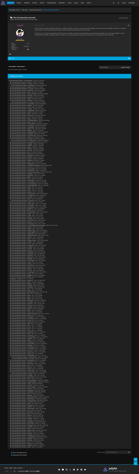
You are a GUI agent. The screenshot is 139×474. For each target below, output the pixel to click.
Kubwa (29, 267)
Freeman (30, 248)
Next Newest (21, 66)
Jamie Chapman (32, 387)
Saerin (29, 333)
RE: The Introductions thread (18, 82)
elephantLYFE (31, 170)
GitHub (34, 3)
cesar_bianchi (31, 169)
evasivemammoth (32, 235)
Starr (29, 328)
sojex (29, 99)
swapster (30, 418)
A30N (29, 403)
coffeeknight (31, 110)
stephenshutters (32, 240)
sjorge (29, 353)
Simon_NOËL (31, 203)
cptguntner (31, 175)
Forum (19, 3)
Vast (29, 410)
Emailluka (30, 375)
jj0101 (29, 282)
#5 (128, 25)
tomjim (29, 417)
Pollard (29, 443)
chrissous (30, 420)
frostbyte (30, 247)
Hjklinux (30, 237)
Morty (29, 447)
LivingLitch (30, 405)
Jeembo (30, 415)
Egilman (30, 130)
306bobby (30, 287)
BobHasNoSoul (31, 292)
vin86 (29, 312)
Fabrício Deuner (32, 400)
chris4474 (30, 402)
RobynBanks (31, 422)
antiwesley (30, 342)
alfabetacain (31, 352)
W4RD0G (30, 258)
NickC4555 (30, 435)
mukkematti (31, 245)
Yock (29, 365)
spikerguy (30, 97)
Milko (29, 298)
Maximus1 (30, 280)
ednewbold (32, 85)
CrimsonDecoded (32, 183)
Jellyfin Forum (16, 10)
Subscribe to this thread (20, 455)
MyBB (37, 471)
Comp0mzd (31, 265)
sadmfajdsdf (31, 355)
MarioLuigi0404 (32, 232)
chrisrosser (30, 335)
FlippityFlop (31, 252)
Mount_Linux (31, 128)
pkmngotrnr (31, 300)
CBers (29, 113)
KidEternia (30, 208)
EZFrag (29, 87)
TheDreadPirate (32, 124)
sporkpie (30, 197)
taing (29, 290)
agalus (29, 147)
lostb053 (30, 440)
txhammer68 (31, 408)
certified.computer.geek (34, 165)
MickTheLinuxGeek (32, 313)
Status (42, 3)
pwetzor (30, 222)
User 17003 (31, 423)
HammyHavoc (31, 207)
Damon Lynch (31, 372)
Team (69, 3)
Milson (29, 238)
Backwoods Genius (32, 397)
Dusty (29, 107)
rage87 (29, 213)
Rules (76, 3)
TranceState (31, 223)
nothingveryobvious (33, 120)
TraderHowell (31, 180)
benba (29, 188)
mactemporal (31, 272)
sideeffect (30, 427)
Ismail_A (30, 250)
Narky (29, 295)
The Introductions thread (15, 80)
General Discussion (36, 10)
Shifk (29, 187)
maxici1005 (31, 220)
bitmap (29, 137)
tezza (29, 288)
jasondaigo (30, 155)
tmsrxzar (30, 270)
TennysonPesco (32, 193)
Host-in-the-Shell (32, 94)
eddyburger (31, 233)
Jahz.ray (30, 367)
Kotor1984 (30, 322)
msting (29, 305)
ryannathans (31, 125)
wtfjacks (30, 105)
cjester (29, 273)
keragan (30, 433)
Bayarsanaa (31, 257)
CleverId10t (31, 115)
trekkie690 (30, 332)
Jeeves (29, 190)
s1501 (29, 243)
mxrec (29, 340)
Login (124, 3)
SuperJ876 (30, 253)
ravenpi (20, 278)
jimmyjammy (31, 195)
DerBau (30, 407)
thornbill (31, 89)
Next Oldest (12, 66)
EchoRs (29, 368)
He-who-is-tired (32, 135)
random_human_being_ (34, 172)
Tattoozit (30, 148)
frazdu (29, 262)
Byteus (29, 177)
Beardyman (31, 90)
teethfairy (30, 160)
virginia (30, 388)
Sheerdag (30, 307)
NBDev (29, 228)
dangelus (30, 345)
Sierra (29, 327)
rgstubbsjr (30, 412)
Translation (51, 3)
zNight (29, 277)
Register (132, 3)
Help (82, 3)
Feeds (89, 3)
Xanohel (30, 95)
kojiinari (30, 268)
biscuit (29, 92)
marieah (30, 109)
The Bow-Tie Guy (32, 425)
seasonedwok (31, 182)
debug (29, 119)
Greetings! (13, 278)
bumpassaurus (31, 142)
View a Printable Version (20, 452)
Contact (20, 468)
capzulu (30, 192)
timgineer (30, 303)
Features (62, 3)
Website (26, 3)
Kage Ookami (31, 377)
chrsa (29, 117)
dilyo (29, 297)
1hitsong (30, 84)
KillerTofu (30, 100)
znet (29, 413)
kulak (29, 198)
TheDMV (30, 218)
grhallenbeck (31, 163)
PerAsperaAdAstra (32, 382)
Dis (29, 293)
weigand (30, 338)
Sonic (29, 178)
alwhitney (30, 445)
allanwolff (30, 255)
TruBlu (29, 215)
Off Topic (25, 10)
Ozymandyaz (31, 103)
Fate (29, 393)
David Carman (31, 430)
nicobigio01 (31, 317)
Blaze (29, 310)
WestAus (30, 285)
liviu (29, 152)
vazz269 (30, 385)
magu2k (30, 144)
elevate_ (30, 308)
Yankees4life (31, 127)
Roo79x (30, 217)
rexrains (30, 242)
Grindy (29, 315)
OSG (29, 378)
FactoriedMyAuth (32, 380)
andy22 (30, 263)
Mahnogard (31, 390)
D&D (27, 471)
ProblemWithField (32, 185)
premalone (30, 138)
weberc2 (30, 283)
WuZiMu (30, 145)
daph (29, 122)
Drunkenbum (31, 318)
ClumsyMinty (31, 347)
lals (29, 442)
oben (29, 330)
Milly (29, 323)
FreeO (29, 428)
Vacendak (30, 302)
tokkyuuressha (31, 230)
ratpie (29, 162)
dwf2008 (30, 173)
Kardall (29, 202)
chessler (30, 150)
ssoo (29, 325)
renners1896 (31, 370)
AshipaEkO (30, 134)
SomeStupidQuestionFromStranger (36, 225)
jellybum (30, 395)
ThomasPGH (31, 348)
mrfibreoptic (31, 205)
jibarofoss (30, 362)
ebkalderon (31, 392)
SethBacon (30, 275)
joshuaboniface (28, 80)
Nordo (29, 210)
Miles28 (30, 438)
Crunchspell (31, 260)
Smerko (30, 227)
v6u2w (29, 320)
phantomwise (31, 398)
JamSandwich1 (31, 343)
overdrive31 (31, 363)
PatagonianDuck (32, 132)
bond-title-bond (32, 212)
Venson (30, 82)
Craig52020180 (31, 437)
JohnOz (29, 112)
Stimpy (29, 432)
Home (6, 468)
